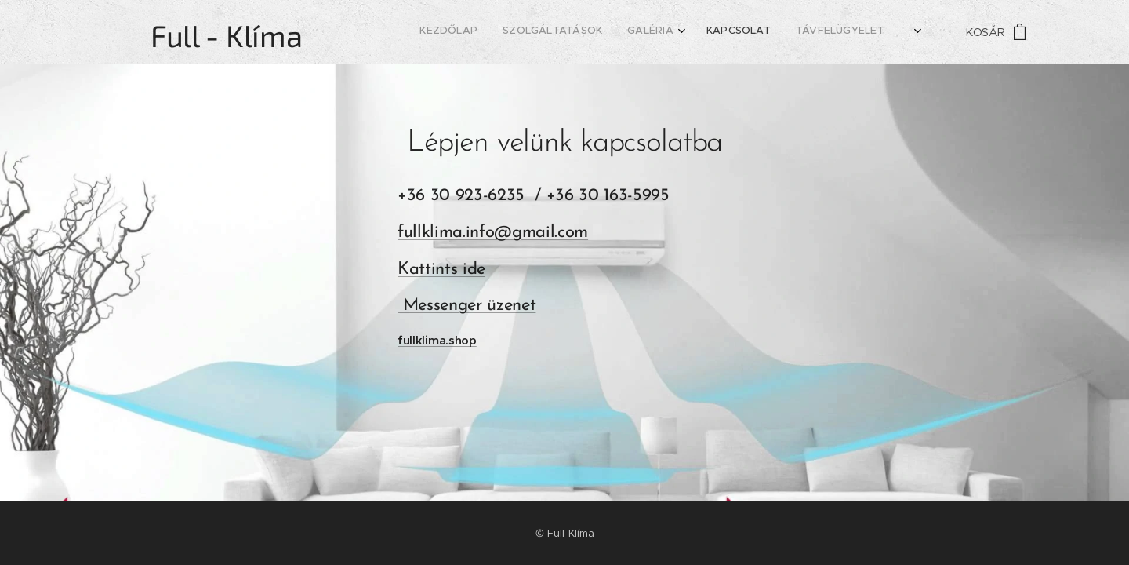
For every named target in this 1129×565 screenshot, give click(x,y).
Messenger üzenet (466, 306)
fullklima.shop (437, 340)
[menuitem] (788, 32)
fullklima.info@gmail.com (493, 233)
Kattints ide (441, 270)
